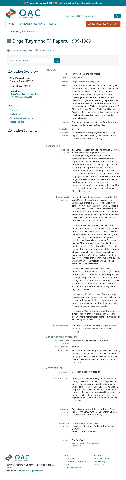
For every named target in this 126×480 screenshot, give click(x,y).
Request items (45, 50)
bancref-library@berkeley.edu (85, 443)
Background (15, 114)
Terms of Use (100, 455)
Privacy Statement (102, 458)
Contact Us (99, 464)
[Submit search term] (117, 16)
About (52, 23)
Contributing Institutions (31, 23)
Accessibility (99, 461)
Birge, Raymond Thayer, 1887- (85, 81)
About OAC (69, 458)
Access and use (17, 121)
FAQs (66, 464)
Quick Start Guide (72, 467)
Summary (14, 110)
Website (75, 445)
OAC (22, 13)
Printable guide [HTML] (21, 50)
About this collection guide (22, 118)
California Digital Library (31, 470)
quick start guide (74, 3)
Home (11, 23)
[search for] (89, 16)
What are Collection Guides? (103, 23)
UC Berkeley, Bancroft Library (23, 31)
